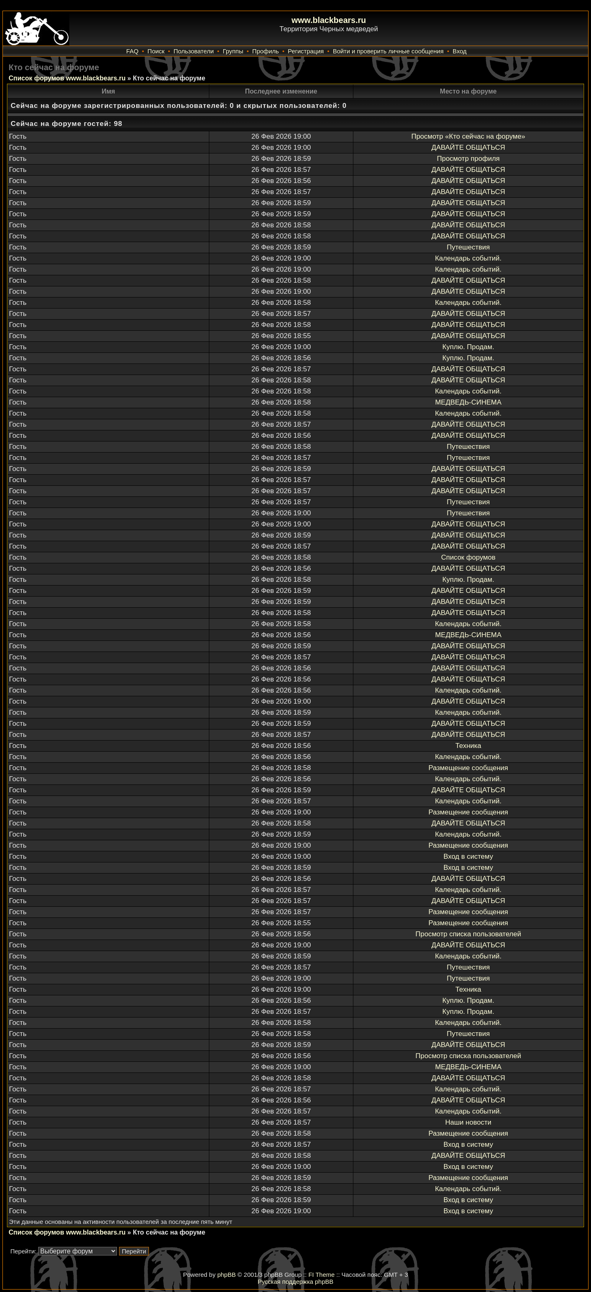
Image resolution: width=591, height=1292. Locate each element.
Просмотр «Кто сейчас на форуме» (468, 136)
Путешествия (468, 247)
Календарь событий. (468, 258)
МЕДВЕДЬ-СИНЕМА (468, 402)
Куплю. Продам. (468, 347)
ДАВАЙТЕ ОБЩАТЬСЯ (468, 147)
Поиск (156, 51)
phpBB (226, 1274)
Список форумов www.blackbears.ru (67, 78)
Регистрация (306, 51)
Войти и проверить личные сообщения (388, 51)
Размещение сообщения (468, 768)
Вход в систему (468, 856)
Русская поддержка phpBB (296, 1281)
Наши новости (468, 1122)
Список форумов (468, 557)
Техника (468, 746)
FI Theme (321, 1274)
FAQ (132, 51)
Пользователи (194, 51)
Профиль (265, 51)
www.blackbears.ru (328, 20)
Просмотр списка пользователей (468, 934)
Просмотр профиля (468, 158)
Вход (460, 51)
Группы (233, 51)
